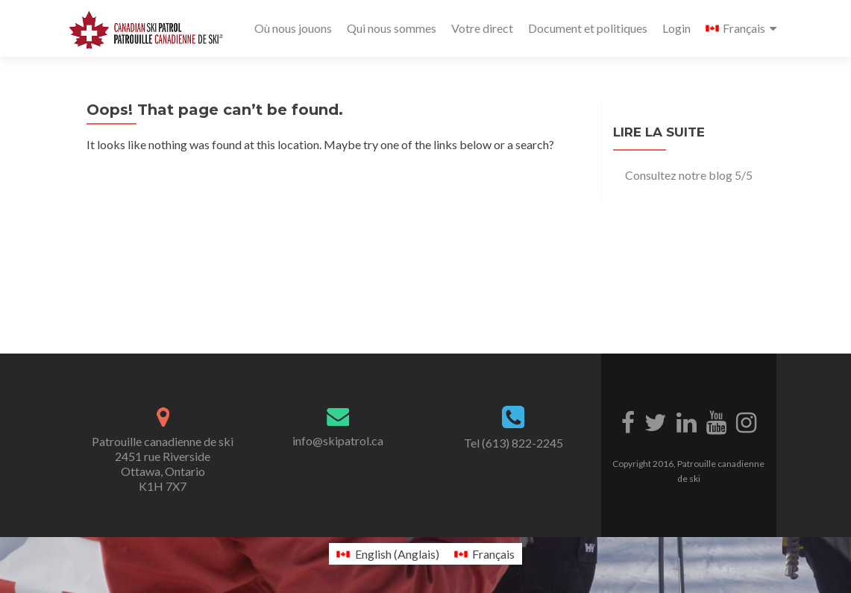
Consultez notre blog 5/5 (689, 175)
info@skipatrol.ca (337, 440)
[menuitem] (741, 28)
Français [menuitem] (493, 554)
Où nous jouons (293, 28)
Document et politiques (587, 28)
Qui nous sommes (391, 28)
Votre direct (482, 28)
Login (676, 28)
